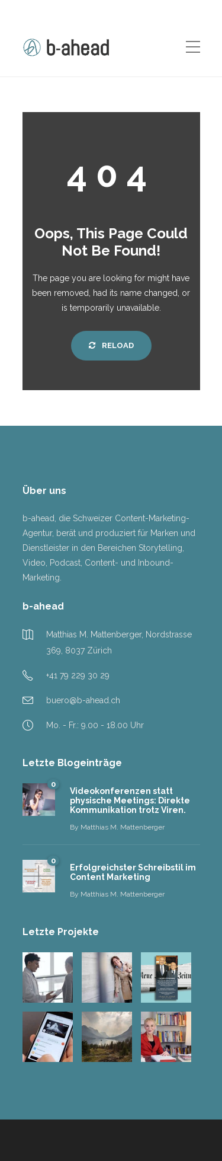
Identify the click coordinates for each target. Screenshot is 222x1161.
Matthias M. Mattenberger (123, 827)
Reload (111, 345)
